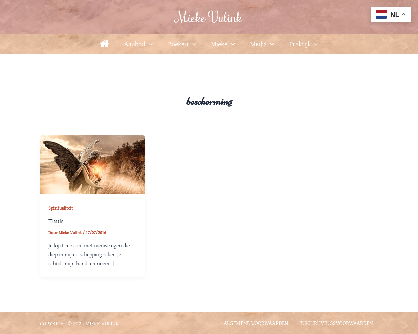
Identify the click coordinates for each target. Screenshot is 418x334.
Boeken (182, 44)
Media (262, 44)
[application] (149, 44)
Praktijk (303, 44)
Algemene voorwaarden (255, 322)
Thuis (56, 221)
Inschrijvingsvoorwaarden (336, 322)
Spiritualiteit (60, 208)
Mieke (223, 44)
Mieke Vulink (209, 17)
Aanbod (138, 44)
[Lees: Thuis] (92, 164)
